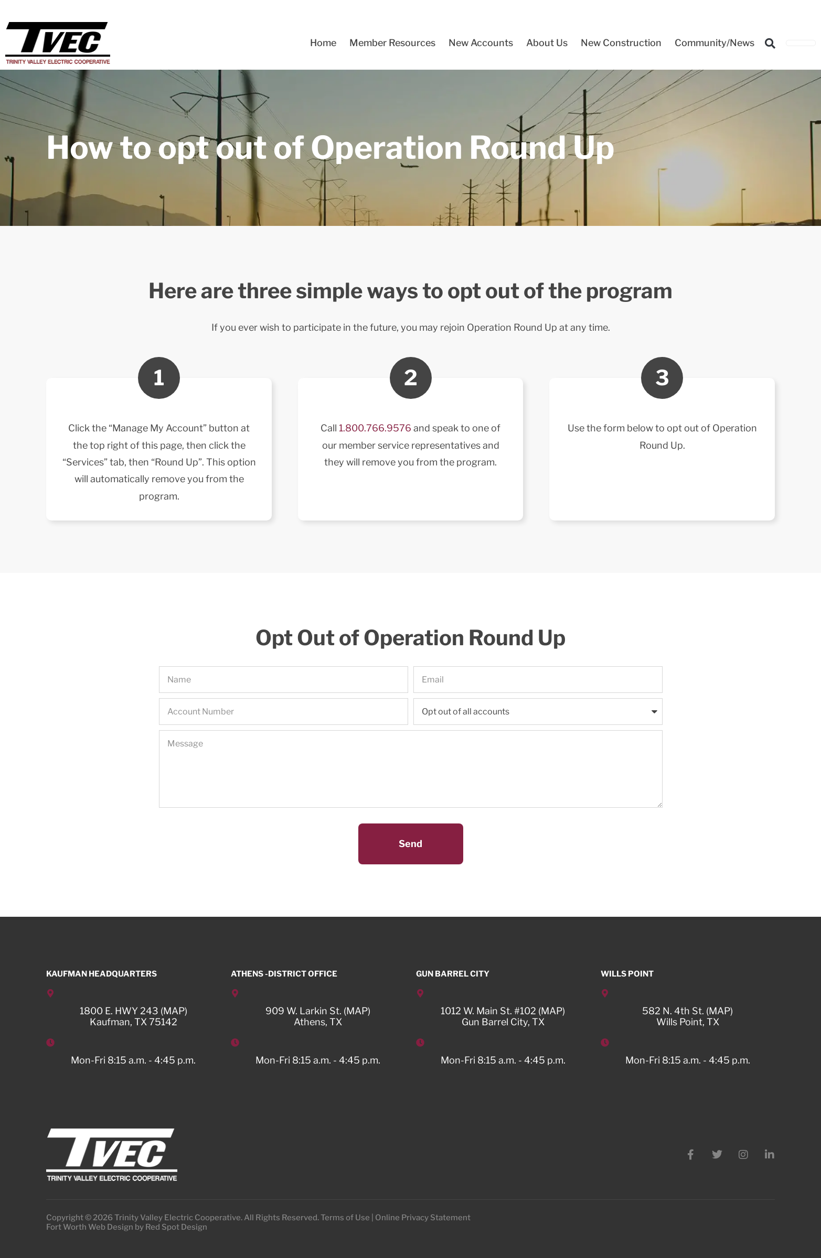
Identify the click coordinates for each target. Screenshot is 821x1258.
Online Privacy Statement (423, 1217)
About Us (547, 42)
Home (323, 42)
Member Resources (392, 42)
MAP (174, 1010)
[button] (770, 43)
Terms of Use (345, 1217)
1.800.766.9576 (375, 427)
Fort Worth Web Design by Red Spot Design (126, 1227)
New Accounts (481, 42)
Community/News (714, 42)
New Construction (621, 42)
